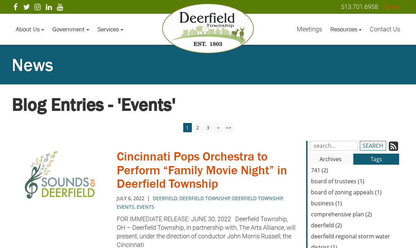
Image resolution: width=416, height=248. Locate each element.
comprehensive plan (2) (341, 214)
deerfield (165, 198)
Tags (376, 159)
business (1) (326, 203)
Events (125, 207)
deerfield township (257, 198)
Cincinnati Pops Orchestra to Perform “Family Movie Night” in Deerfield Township (202, 169)
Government (70, 29)
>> (228, 127)
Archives (331, 159)
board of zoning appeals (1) (346, 192)
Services (110, 29)
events (145, 207)
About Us (30, 29)
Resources (346, 29)
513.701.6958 (359, 6)
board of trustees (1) (337, 181)
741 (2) (319, 170)
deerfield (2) (326, 225)
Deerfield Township (204, 198)
